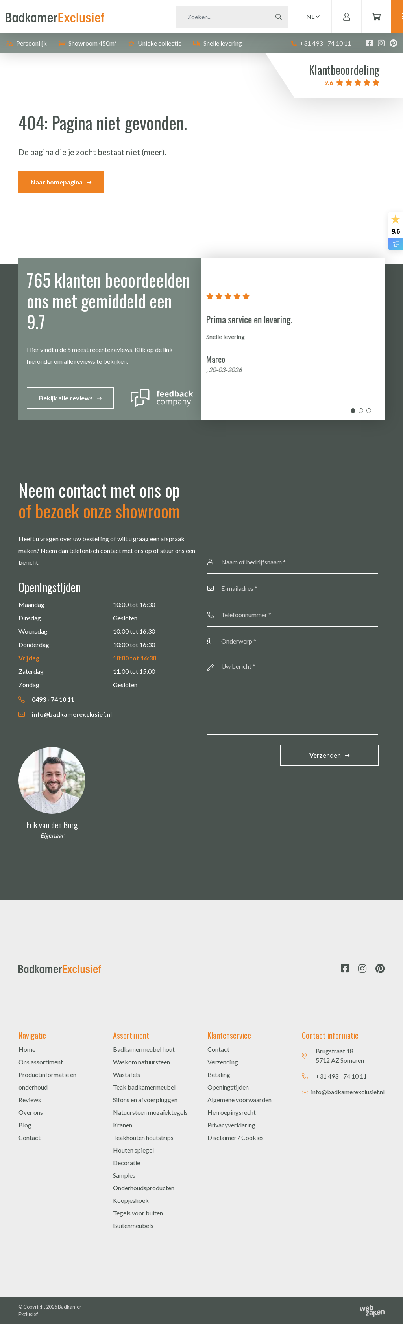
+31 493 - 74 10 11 (321, 43)
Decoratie (126, 1162)
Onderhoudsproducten (143, 1187)
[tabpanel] (293, 339)
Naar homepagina (57, 182)
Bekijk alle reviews (66, 398)
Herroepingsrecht (231, 1112)
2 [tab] (361, 410)
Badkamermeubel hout (144, 1049)
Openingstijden (228, 1087)
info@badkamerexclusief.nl (65, 714)
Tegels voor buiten (138, 1213)
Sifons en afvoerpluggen (145, 1099)
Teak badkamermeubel (144, 1087)
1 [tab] (353, 410)
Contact (29, 1137)
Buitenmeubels (133, 1225)
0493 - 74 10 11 (46, 699)
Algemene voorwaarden (239, 1099)
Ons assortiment (40, 1062)
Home (26, 1049)
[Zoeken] (204, 17)
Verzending (222, 1062)
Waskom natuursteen (141, 1062)
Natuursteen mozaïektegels (150, 1112)
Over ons (30, 1112)
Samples (124, 1175)
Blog (24, 1125)
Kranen (122, 1125)
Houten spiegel (133, 1150)
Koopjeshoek (131, 1200)
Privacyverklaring (231, 1125)
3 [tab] (368, 410)
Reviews (29, 1099)
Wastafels (126, 1074)
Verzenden (325, 755)
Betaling (218, 1074)
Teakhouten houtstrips (143, 1137)
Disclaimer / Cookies (235, 1137)
